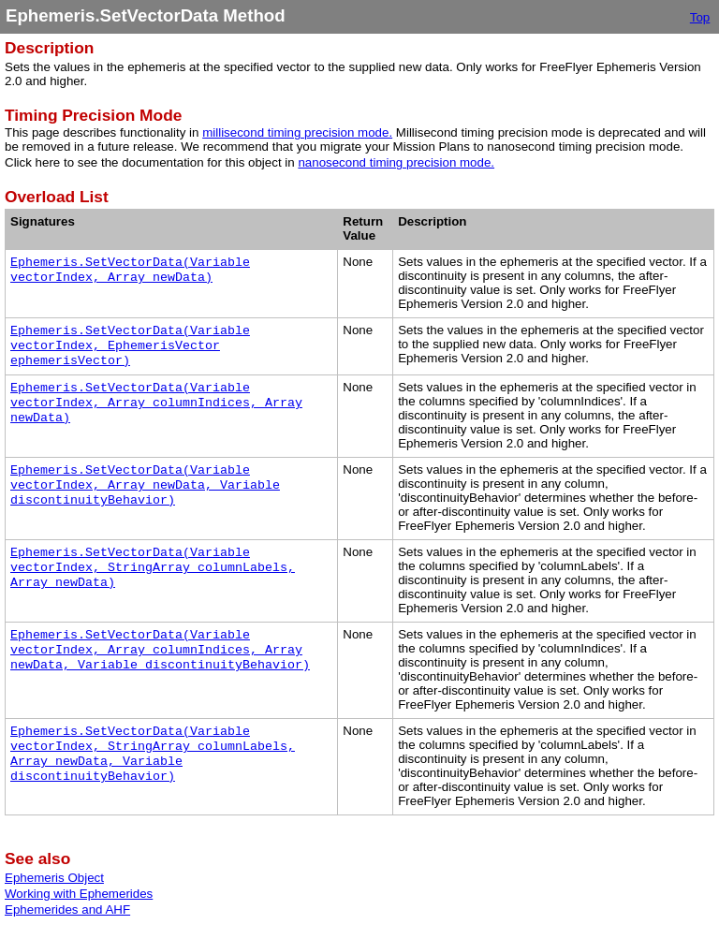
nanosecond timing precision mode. (396, 162)
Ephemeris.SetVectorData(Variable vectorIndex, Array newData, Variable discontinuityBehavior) (145, 485)
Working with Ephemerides (79, 894)
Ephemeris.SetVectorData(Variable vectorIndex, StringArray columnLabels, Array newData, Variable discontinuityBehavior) (152, 754)
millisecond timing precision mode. (297, 132)
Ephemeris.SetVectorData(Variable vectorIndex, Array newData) (130, 270)
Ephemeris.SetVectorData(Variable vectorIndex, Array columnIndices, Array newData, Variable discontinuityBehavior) (160, 650)
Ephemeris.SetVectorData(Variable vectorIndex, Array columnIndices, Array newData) (156, 403)
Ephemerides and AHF (67, 909)
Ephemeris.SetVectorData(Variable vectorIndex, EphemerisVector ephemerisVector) (130, 346)
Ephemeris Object (54, 878)
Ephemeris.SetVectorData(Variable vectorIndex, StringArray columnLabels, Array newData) (152, 568)
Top (700, 17)
